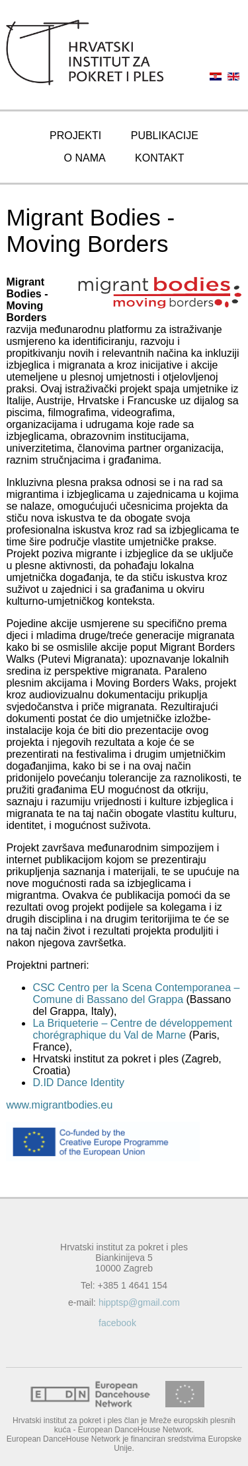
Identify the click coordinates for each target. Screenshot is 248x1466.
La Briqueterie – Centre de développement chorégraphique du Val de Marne (132, 1029)
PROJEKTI (75, 135)
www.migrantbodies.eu (59, 1105)
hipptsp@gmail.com (139, 1302)
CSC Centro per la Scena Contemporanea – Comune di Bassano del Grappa (135, 993)
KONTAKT (159, 158)
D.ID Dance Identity (78, 1082)
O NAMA (85, 158)
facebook (117, 1323)
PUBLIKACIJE (164, 135)
